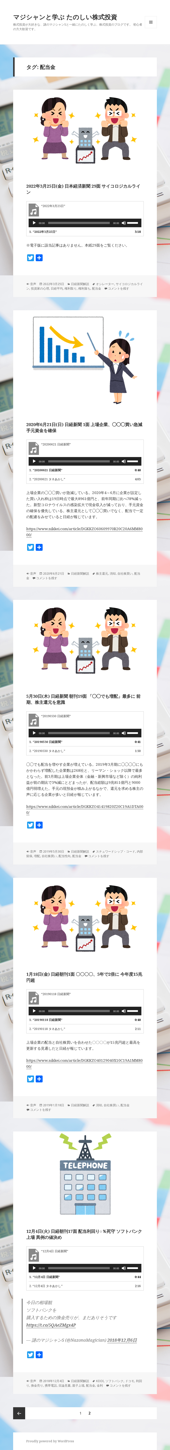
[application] (85, 223)
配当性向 (65, 856)
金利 (100, 1385)
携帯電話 (51, 1385)
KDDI (100, 1381)
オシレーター (105, 284)
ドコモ (129, 1381)
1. (43, 232)
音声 (33, 284)
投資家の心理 (40, 288)
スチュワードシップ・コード (115, 851)
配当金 (96, 288)
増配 (37, 856)
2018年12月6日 (122, 1340)
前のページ (19, 1413)
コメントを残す (118, 288)
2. (47, 479)
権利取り (71, 288)
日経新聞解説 (80, 284)
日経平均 (57, 288)
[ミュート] (124, 223)
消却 (113, 573)
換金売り (37, 1385)
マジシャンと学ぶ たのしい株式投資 (65, 17)
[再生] (34, 223)
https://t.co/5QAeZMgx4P (51, 1325)
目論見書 (65, 1385)
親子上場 (78, 1385)
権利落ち (84, 288)
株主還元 (102, 573)
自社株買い (125, 573)
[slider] (79, 223)
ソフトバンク (114, 1381)
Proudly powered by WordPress (50, 1441)
